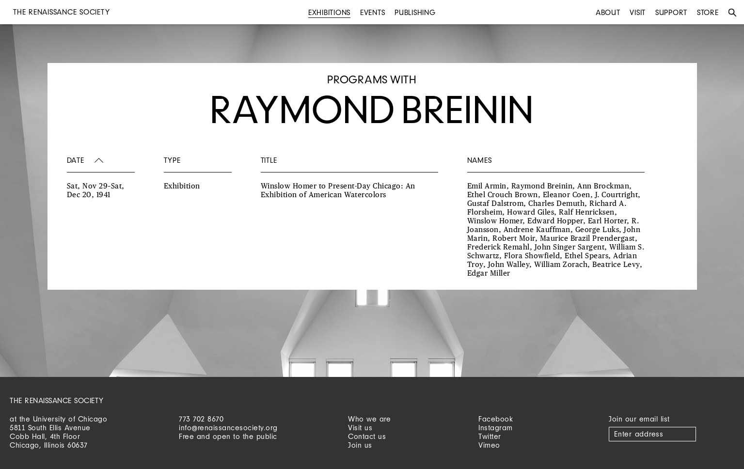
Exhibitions (329, 12)
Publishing (415, 12)
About (608, 12)
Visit (638, 12)
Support (671, 12)
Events (372, 12)
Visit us (360, 427)
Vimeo (489, 445)
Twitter (489, 436)
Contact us (367, 436)
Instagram (495, 427)
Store (708, 12)
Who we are (369, 418)
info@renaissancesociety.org (228, 427)
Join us (360, 445)
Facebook (495, 418)
